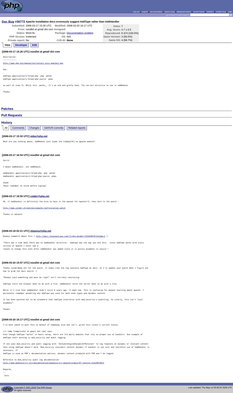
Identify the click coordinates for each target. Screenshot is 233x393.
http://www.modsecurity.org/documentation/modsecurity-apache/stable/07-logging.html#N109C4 (53, 363)
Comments (18, 127)
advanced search (184, 12)
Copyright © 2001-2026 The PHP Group (33, 387)
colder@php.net (39, 196)
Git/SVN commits (53, 127)
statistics (210, 12)
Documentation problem (80, 33)
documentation (156, 12)
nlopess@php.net (40, 231)
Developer (21, 45)
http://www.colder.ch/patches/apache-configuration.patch (34, 208)
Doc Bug (8, 21)
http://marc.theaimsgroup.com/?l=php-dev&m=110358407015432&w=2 (70, 236)
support (145, 12)
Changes (34, 127)
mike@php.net (39, 136)
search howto (198, 12)
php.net (136, 12)
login (230, 12)
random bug (221, 12)
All (6, 127)
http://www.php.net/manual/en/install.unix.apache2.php (33, 63)
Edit (34, 45)
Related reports (76, 127)
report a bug (170, 12)
